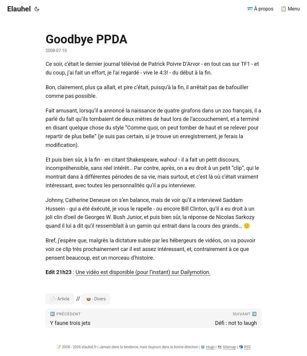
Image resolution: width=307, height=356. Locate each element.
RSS (247, 347)
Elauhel (19, 9)
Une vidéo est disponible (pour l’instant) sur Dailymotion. (143, 272)
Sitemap (229, 347)
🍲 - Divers (96, 298)
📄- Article (60, 298)
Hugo (210, 347)
